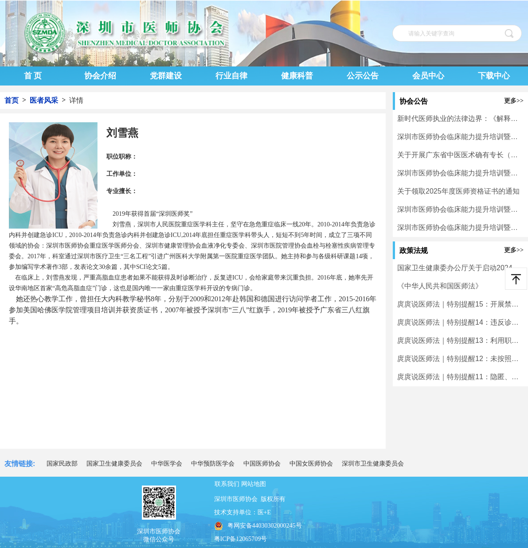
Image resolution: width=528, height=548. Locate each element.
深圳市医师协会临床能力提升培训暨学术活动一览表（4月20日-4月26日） (460, 173)
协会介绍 (100, 75)
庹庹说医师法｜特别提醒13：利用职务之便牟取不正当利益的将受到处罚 (460, 340)
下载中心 (494, 75)
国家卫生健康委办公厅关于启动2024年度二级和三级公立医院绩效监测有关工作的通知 (460, 268)
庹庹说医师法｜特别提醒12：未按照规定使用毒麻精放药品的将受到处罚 (460, 358)
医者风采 (44, 100)
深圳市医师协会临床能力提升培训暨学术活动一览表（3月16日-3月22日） (460, 227)
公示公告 (363, 75)
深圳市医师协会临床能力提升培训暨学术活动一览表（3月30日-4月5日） (460, 209)
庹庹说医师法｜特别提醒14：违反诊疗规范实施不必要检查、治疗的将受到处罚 (460, 322)
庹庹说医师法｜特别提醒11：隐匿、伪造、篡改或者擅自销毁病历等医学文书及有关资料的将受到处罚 (460, 377)
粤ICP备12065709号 (240, 539)
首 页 (33, 75)
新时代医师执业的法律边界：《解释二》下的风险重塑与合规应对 (460, 118)
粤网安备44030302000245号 (258, 525)
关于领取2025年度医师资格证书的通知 (458, 191)
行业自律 (231, 75)
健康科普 (297, 75)
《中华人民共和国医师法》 (439, 286)
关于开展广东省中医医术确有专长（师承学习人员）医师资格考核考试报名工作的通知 (460, 155)
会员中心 (428, 75)
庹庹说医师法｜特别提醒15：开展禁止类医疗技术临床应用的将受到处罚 (460, 304)
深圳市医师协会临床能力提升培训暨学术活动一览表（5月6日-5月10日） (460, 136)
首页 (11, 100)
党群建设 (166, 75)
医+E (264, 512)
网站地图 (253, 484)
